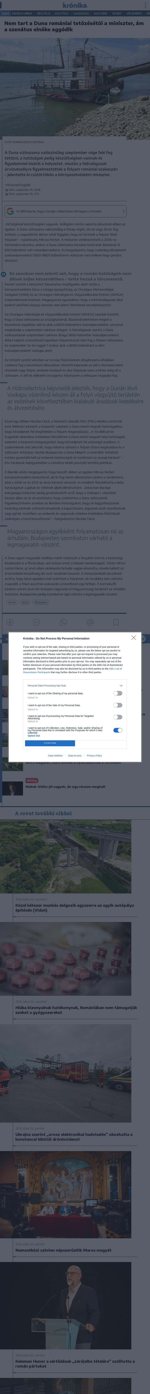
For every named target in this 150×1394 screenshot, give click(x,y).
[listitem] (75, 685)
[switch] (117, 693)
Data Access (75, 755)
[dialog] (75, 697)
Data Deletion (55, 755)
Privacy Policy (94, 755)
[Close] (135, 638)
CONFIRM (50, 743)
